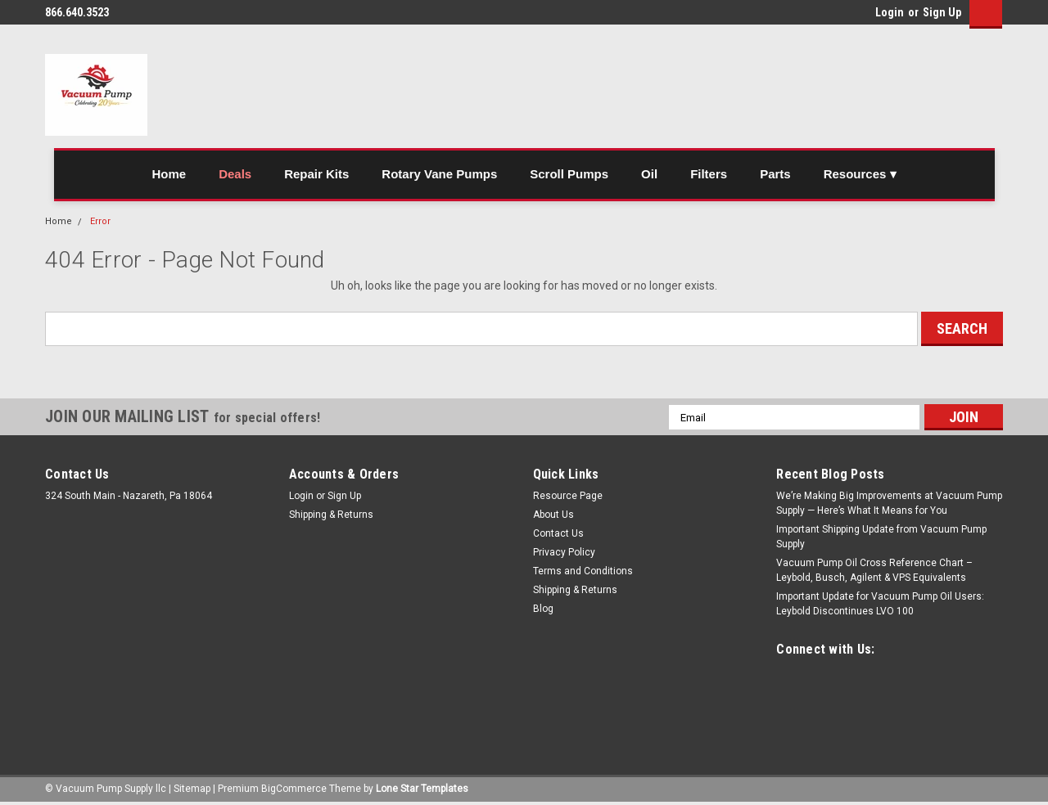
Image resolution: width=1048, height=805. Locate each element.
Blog (543, 608)
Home (168, 174)
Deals (235, 174)
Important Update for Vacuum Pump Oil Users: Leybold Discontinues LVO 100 (880, 604)
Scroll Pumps (569, 174)
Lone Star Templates (422, 788)
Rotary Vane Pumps (439, 174)
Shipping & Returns (331, 514)
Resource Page (568, 495)
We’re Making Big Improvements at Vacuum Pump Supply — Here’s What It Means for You (889, 503)
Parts (775, 174)
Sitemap (192, 788)
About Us (553, 514)
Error (100, 221)
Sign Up (942, 12)
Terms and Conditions (583, 571)
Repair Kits (316, 174)
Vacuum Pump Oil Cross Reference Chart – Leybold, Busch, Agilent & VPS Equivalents (874, 570)
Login (889, 12)
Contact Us (558, 533)
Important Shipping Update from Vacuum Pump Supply (881, 537)
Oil (649, 174)
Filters (708, 174)
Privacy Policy (564, 552)
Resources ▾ (860, 174)
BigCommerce (294, 788)
